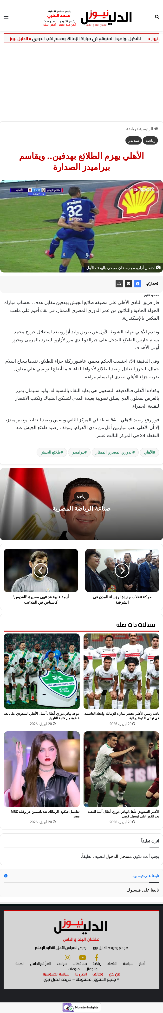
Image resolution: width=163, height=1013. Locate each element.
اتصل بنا (81, 974)
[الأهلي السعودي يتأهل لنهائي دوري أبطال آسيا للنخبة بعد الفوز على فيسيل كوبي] (121, 769)
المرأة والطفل (40, 963)
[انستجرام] (67, 957)
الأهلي (148, 452)
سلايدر (133, 140)
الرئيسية (148, 129)
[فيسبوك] (96, 957)
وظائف (97, 974)
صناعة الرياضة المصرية (81, 508)
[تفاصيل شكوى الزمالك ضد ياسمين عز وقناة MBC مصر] (42, 769)
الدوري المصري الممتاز (114, 452)
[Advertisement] (81, 84)
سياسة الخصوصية (56, 974)
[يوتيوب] (82, 957)
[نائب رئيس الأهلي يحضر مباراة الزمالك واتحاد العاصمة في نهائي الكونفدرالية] (121, 671)
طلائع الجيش (50, 452)
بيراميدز (78, 452)
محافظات (79, 963)
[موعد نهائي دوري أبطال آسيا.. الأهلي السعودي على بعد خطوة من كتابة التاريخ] (42, 671)
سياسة (128, 963)
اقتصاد (112, 963)
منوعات (74, 968)
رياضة (131, 129)
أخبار (142, 963)
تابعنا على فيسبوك (143, 890)
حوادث (62, 963)
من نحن (114, 974)
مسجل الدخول (119, 856)
